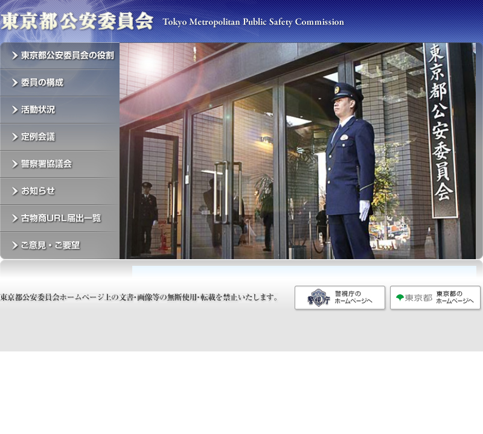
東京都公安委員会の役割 (60, 55)
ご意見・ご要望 (60, 245)
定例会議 (60, 137)
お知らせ (60, 191)
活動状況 (60, 110)
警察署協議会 (60, 164)
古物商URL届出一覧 (60, 218)
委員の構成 (60, 82)
